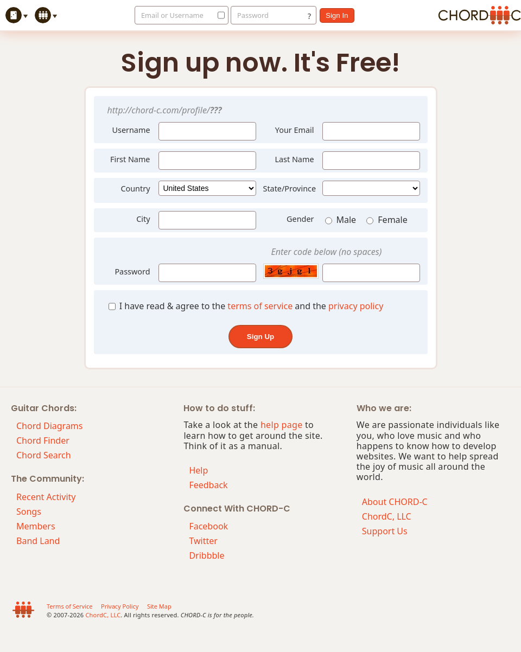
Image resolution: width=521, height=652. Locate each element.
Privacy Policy (119, 606)
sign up (260, 337)
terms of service (260, 306)
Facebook (208, 526)
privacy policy (355, 306)
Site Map (159, 606)
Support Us (385, 531)
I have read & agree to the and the (246, 306)
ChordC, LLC (386, 516)
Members (35, 526)
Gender (300, 219)
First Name (130, 159)
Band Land (38, 541)
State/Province (289, 188)
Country (135, 188)
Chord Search (43, 455)
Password (253, 15)
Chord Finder (42, 440)
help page (281, 425)
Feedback (208, 485)
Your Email (294, 130)
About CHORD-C (395, 502)
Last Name (294, 159)
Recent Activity (46, 497)
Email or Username (172, 15)
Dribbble (206, 555)
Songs (28, 511)
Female (386, 220)
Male (342, 220)
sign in (337, 15)
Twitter (203, 541)
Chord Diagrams (49, 426)
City (143, 219)
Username (127, 128)
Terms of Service (70, 606)
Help (198, 470)
